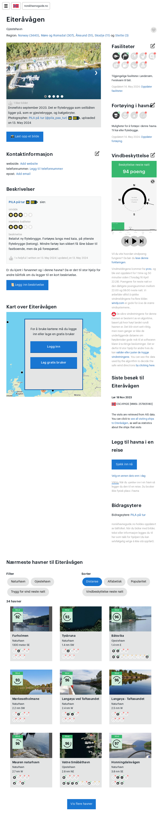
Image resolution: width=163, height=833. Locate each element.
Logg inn (53, 346)
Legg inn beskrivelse (27, 284)
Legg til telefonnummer (46, 168)
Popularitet (138, 581)
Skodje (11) (102, 35)
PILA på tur (36, 118)
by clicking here (145, 365)
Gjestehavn (42, 581)
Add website (29, 163)
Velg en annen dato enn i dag (129, 476)
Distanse (92, 581)
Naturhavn (18, 581)
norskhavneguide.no (36, 6)
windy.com (118, 303)
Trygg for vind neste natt (28, 591)
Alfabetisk (115, 581)
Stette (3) (122, 35)
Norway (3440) (28, 35)
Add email (23, 174)
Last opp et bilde (25, 136)
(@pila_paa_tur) (56, 118)
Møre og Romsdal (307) (57, 35)
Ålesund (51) (84, 35)
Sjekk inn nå (124, 464)
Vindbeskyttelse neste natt (104, 591)
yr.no (148, 269)
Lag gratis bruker (53, 362)
